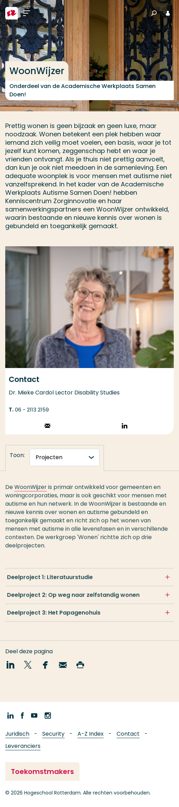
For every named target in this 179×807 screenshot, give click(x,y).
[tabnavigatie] (64, 457)
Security (53, 734)
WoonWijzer (30, 490)
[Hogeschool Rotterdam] (11, 13)
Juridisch (17, 734)
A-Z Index (90, 734)
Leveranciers (22, 746)
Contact (128, 734)
